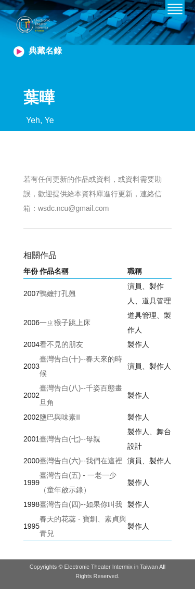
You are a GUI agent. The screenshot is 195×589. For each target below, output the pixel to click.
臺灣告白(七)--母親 (70, 439)
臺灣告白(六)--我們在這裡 (81, 461)
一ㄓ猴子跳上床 (65, 322)
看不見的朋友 (61, 344)
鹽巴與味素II (60, 417)
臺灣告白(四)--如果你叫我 (81, 504)
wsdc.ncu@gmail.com (73, 208)
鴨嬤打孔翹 (58, 293)
